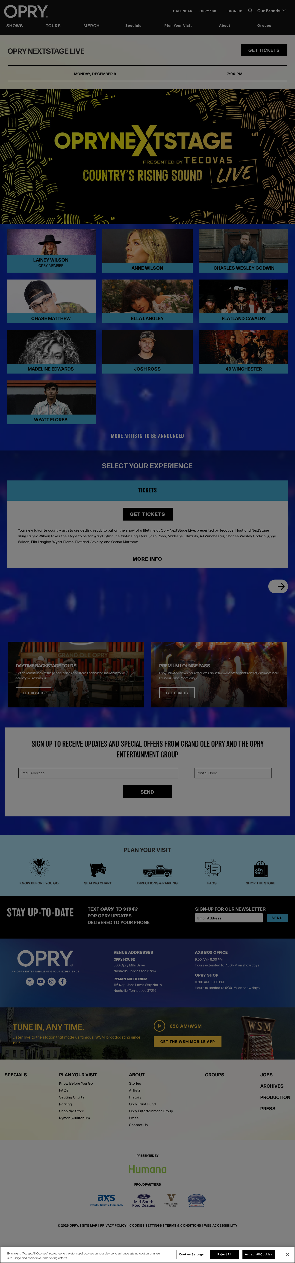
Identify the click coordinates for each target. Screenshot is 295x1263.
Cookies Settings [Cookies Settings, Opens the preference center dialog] (191, 1254)
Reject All (224, 1254)
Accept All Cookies (258, 1254)
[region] (147, 1255)
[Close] (288, 1254)
